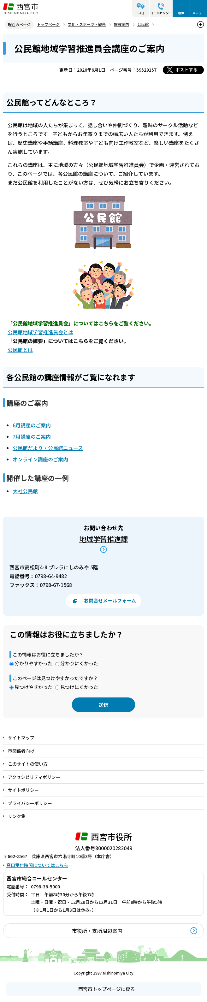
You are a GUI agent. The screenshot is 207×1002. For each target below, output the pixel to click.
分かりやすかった (33, 663)
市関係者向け (21, 751)
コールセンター (161, 12)
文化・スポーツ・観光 (87, 24)
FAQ (141, 12)
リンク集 (17, 816)
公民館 (143, 24)
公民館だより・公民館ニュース (48, 448)
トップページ (48, 24)
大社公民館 (25, 491)
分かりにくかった (79, 663)
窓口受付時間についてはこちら (37, 865)
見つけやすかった (33, 687)
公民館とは (20, 349)
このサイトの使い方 (28, 764)
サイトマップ (21, 737)
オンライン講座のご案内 (40, 459)
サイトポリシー (23, 790)
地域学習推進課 (103, 539)
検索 (181, 12)
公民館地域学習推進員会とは (40, 332)
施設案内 (121, 24)
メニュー (198, 12)
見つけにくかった (79, 687)
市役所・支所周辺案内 (97, 930)
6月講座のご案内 (32, 425)
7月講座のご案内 (32, 436)
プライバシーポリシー (30, 803)
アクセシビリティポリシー (34, 777)
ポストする (186, 69)
